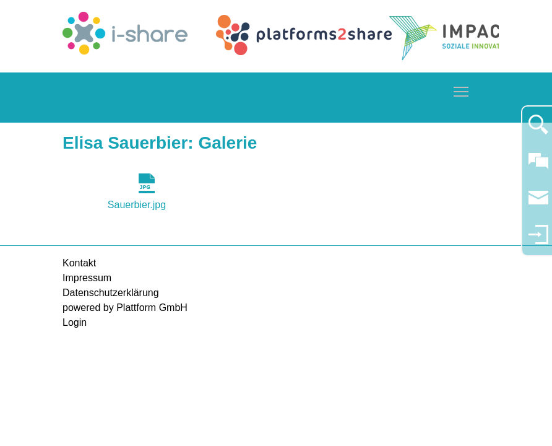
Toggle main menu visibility (462, 89)
